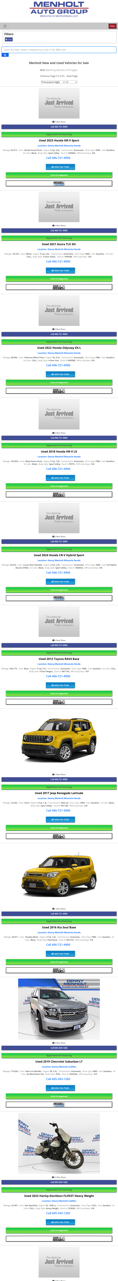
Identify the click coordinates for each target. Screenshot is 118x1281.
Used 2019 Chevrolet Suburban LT (59, 1061)
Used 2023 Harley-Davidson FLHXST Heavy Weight (59, 1196)
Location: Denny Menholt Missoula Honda (59, 145)
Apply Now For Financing (59, 134)
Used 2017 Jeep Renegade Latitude (59, 793)
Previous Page (48, 76)
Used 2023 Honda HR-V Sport (59, 140)
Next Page (72, 76)
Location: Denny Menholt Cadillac (59, 1066)
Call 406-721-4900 (58, 158)
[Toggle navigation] (5, 26)
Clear (8, 39)
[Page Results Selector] (71, 82)
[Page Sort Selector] (53, 82)
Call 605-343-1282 (58, 1079)
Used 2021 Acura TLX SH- (59, 244)
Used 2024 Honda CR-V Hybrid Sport (59, 555)
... (65, 76)
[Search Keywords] (5, 55)
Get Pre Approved (59, 175)
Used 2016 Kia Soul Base (59, 927)
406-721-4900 (61, 126)
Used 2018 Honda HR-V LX (59, 451)
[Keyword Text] (59, 49)
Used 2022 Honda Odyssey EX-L (59, 348)
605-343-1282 (61, 1048)
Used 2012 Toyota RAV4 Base (59, 659)
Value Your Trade (60, 167)
